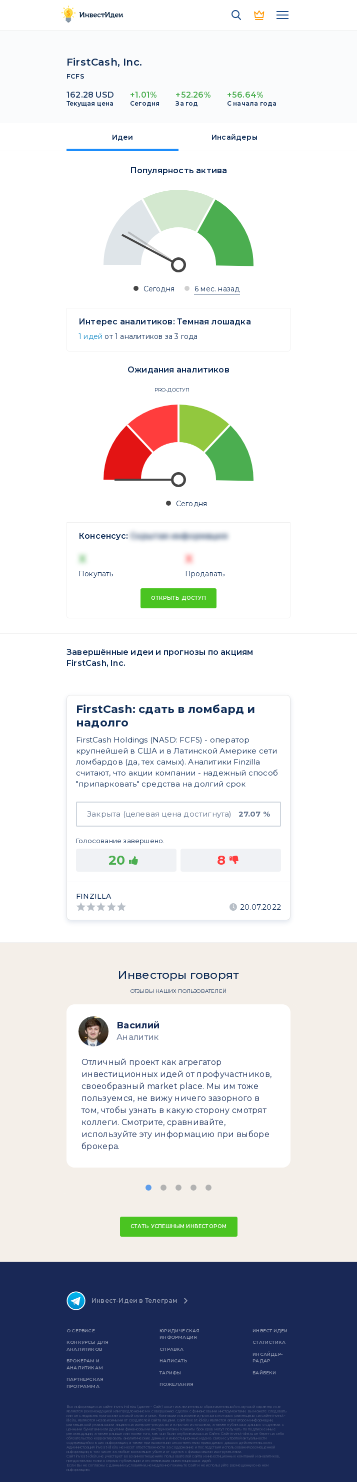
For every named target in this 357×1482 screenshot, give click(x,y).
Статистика (269, 1342)
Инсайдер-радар (267, 1357)
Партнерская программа (85, 1382)
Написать (173, 1360)
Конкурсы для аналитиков (87, 1345)
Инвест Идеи (270, 1330)
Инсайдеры (235, 137)
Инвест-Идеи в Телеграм (122, 1300)
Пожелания (177, 1384)
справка (172, 1349)
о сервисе (80, 1330)
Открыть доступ (178, 598)
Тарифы (170, 1372)
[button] (149, 1188)
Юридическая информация (180, 1334)
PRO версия (260, 15)
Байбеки (264, 1372)
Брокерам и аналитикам (84, 1364)
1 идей (90, 336)
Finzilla (94, 896)
